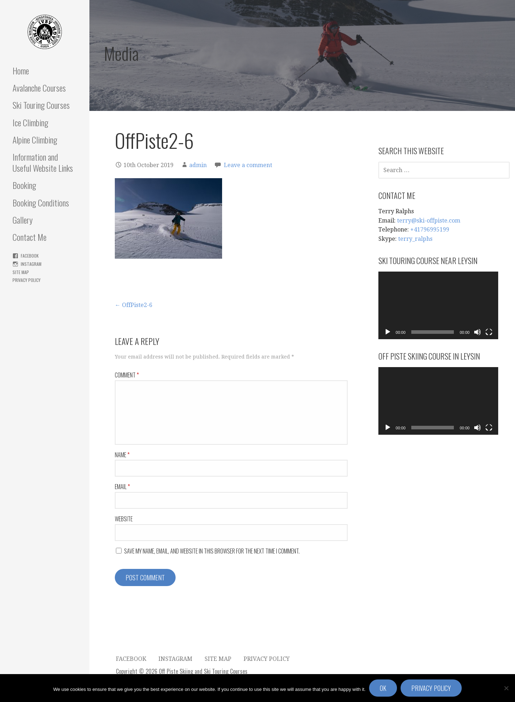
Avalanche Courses (39, 87)
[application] (438, 305)
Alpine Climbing (35, 139)
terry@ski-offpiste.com (428, 220)
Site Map (21, 272)
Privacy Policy (26, 280)
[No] (506, 688)
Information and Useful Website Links (43, 162)
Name (122, 454)
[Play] (387, 332)
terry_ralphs (415, 238)
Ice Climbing (30, 122)
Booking (24, 185)
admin (198, 165)
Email (122, 486)
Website (124, 519)
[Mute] (477, 332)
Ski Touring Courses (41, 104)
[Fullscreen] (488, 332)
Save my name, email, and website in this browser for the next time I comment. (212, 551)
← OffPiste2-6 (133, 305)
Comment (127, 375)
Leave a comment (248, 165)
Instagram (31, 264)
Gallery (23, 219)
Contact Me (29, 236)
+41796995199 (429, 229)
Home (21, 70)
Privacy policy (431, 688)
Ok (383, 688)
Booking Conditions (41, 202)
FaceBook (30, 256)
